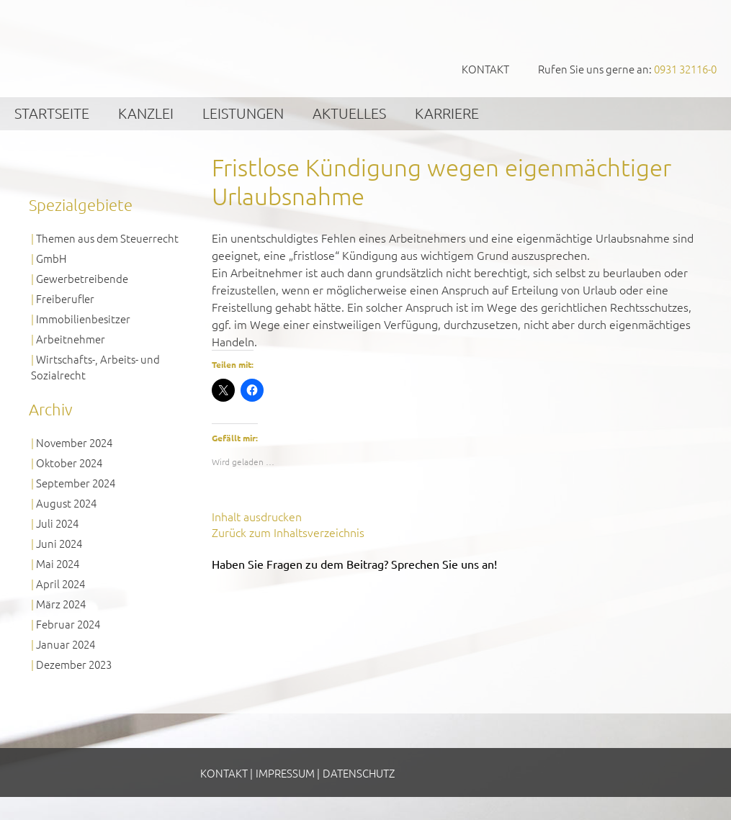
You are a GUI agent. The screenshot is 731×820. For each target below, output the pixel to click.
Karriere (447, 113)
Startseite (51, 113)
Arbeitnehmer (70, 338)
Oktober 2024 (69, 462)
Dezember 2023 (74, 664)
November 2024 (74, 442)
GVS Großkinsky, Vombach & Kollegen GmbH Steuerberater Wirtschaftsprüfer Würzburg (108, 48)
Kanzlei (146, 113)
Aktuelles (349, 113)
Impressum (285, 772)
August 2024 (66, 502)
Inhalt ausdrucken (257, 516)
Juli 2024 (57, 523)
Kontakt (485, 68)
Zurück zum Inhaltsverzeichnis (288, 532)
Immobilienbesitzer (83, 318)
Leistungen (243, 113)
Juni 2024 (59, 543)
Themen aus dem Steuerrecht (107, 237)
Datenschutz (359, 772)
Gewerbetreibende (82, 278)
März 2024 (61, 603)
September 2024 (75, 482)
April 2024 (60, 583)
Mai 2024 (57, 563)
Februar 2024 (68, 623)
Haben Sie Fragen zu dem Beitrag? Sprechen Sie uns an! (354, 564)
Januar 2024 (65, 644)
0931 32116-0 (685, 68)
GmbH (51, 258)
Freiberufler (65, 298)
